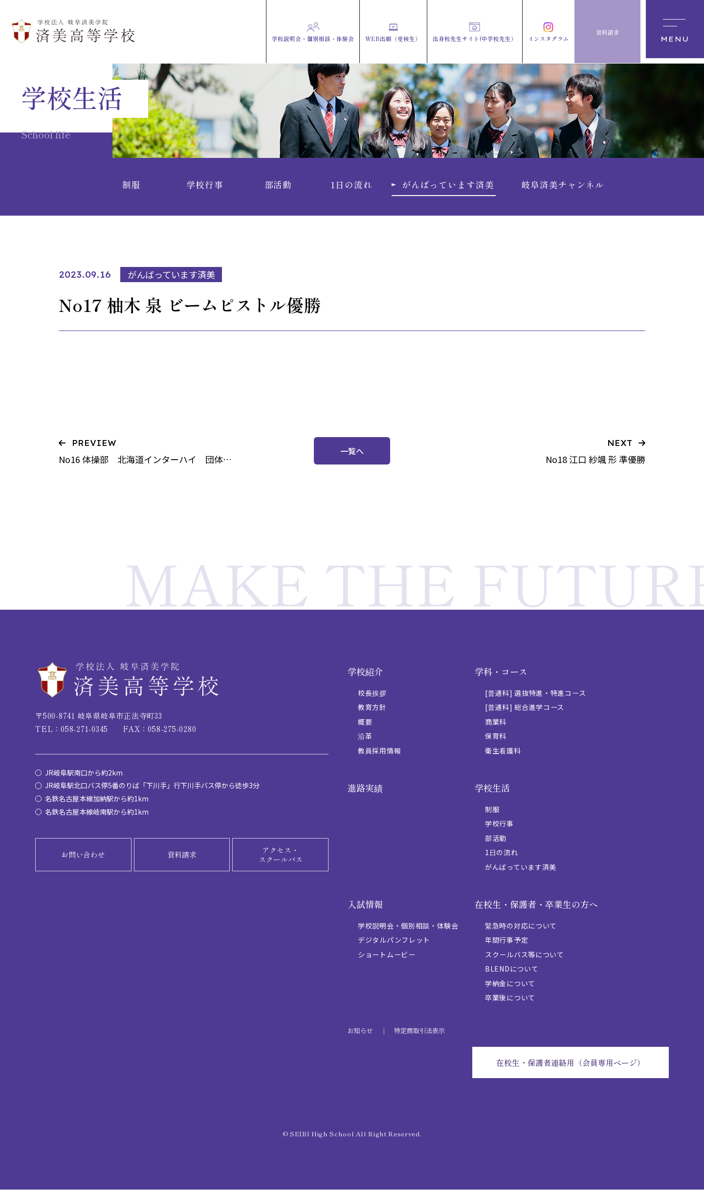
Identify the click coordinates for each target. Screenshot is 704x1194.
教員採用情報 (379, 755)
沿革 (365, 740)
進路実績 (365, 792)
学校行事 (499, 828)
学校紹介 (365, 675)
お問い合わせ (83, 859)
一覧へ (352, 455)
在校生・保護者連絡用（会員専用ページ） (570, 1067)
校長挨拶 (372, 697)
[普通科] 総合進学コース (524, 711)
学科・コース (501, 675)
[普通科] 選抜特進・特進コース (535, 697)
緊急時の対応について (521, 930)
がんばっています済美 (520, 871)
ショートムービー (387, 959)
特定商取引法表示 (419, 1034)
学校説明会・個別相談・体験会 (408, 930)
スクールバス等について (524, 959)
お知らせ (360, 1034)
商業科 (495, 726)
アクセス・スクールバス (281, 859)
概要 (365, 726)
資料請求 (182, 859)
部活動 (495, 842)
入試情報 (365, 908)
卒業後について (510, 1002)
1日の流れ (501, 857)
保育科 (495, 740)
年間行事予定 (506, 944)
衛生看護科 (503, 755)
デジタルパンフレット (394, 944)
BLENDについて (511, 973)
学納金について (510, 988)
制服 (492, 813)
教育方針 (372, 711)
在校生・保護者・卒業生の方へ (536, 908)
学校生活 (492, 792)
